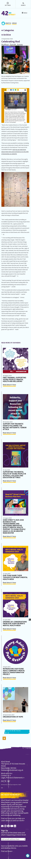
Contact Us (5, 775)
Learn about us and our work (12, 820)
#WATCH (8, 23)
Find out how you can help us (13, 818)
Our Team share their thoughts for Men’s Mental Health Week (15, 577)
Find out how (6, 851)
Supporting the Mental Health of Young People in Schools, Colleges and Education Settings (14, 475)
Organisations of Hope (13, 717)
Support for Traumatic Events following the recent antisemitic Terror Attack (14, 426)
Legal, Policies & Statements (12, 777)
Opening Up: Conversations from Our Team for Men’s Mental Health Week (15, 624)
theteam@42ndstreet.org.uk (12, 770)
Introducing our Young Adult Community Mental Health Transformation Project (14, 671)
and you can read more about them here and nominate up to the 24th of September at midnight (15, 152)
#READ (14, 23)
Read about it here (9, 385)
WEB (2, 787)
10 (5, 733)
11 (8, 733)
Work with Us (6, 773)
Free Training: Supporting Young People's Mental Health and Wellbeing (14, 379)
